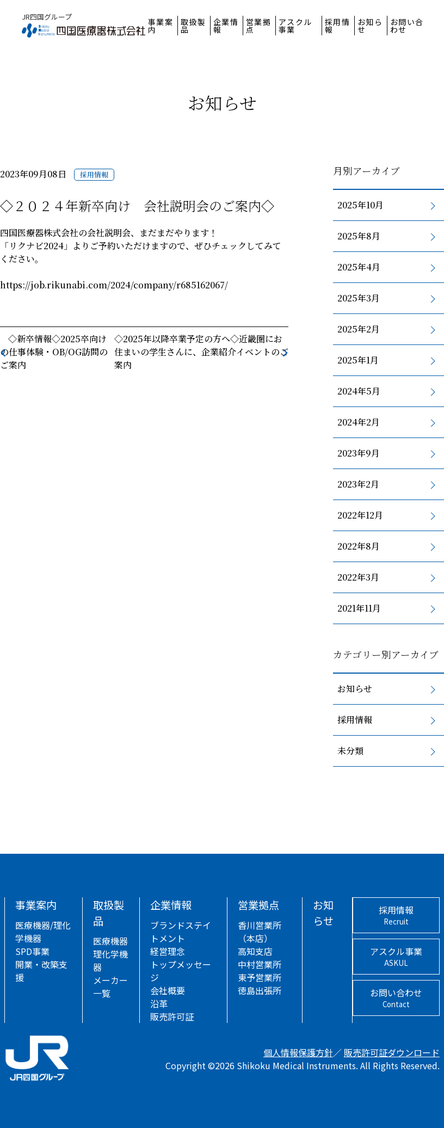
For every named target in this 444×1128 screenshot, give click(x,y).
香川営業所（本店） (259, 932)
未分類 (350, 750)
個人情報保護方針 (298, 1052)
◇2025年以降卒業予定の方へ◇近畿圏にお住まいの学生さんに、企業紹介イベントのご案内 (201, 351)
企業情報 (226, 25)
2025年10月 (360, 205)
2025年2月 (358, 329)
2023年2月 (358, 484)
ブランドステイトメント (180, 932)
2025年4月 (358, 267)
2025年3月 (358, 298)
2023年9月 (358, 453)
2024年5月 (358, 391)
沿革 (159, 1003)
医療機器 (110, 940)
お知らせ (370, 25)
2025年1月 (358, 360)
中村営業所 (259, 964)
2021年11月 (359, 608)
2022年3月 (358, 577)
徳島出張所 (259, 990)
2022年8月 (358, 546)
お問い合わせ (407, 25)
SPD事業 (32, 951)
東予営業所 (259, 977)
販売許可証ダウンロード (392, 1052)
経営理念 (167, 951)
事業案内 (161, 25)
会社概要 (167, 990)
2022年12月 (360, 515)
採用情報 (337, 25)
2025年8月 (358, 236)
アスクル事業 (295, 25)
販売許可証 (172, 1016)
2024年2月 (358, 422)
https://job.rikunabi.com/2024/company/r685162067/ (114, 285)
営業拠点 (259, 25)
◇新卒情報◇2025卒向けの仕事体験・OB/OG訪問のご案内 (54, 351)
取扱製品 (193, 25)
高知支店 (255, 951)
